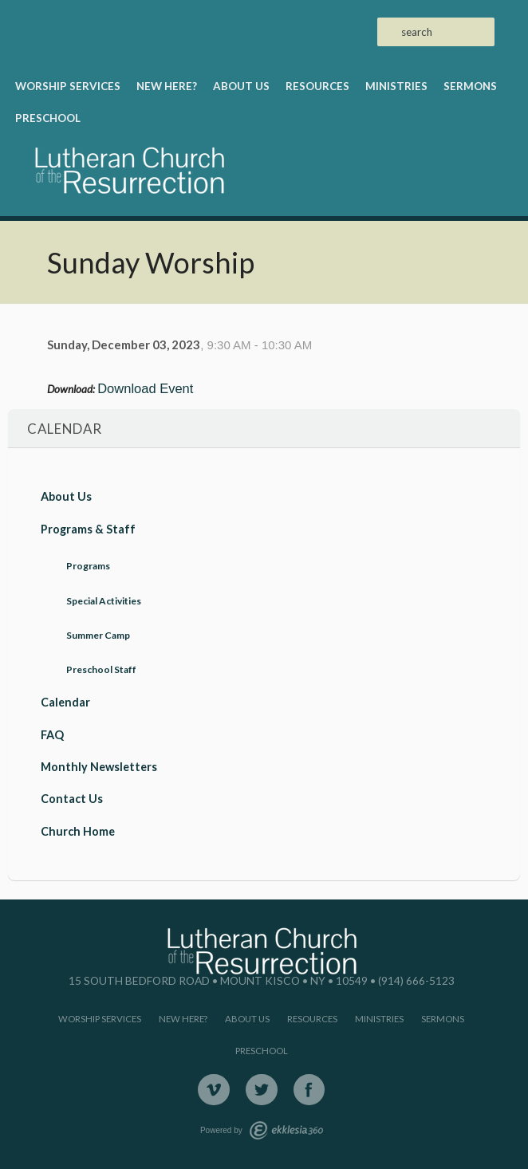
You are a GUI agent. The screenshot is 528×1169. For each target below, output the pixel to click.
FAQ (52, 735)
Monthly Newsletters (99, 766)
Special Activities (103, 601)
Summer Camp (98, 635)
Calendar (65, 702)
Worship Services (67, 86)
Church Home (78, 831)
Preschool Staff (101, 669)
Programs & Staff (88, 529)
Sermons (470, 86)
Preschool (48, 118)
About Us (241, 86)
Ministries (396, 86)
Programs (88, 566)
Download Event (145, 388)
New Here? (166, 86)
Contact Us (72, 798)
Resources (317, 86)
